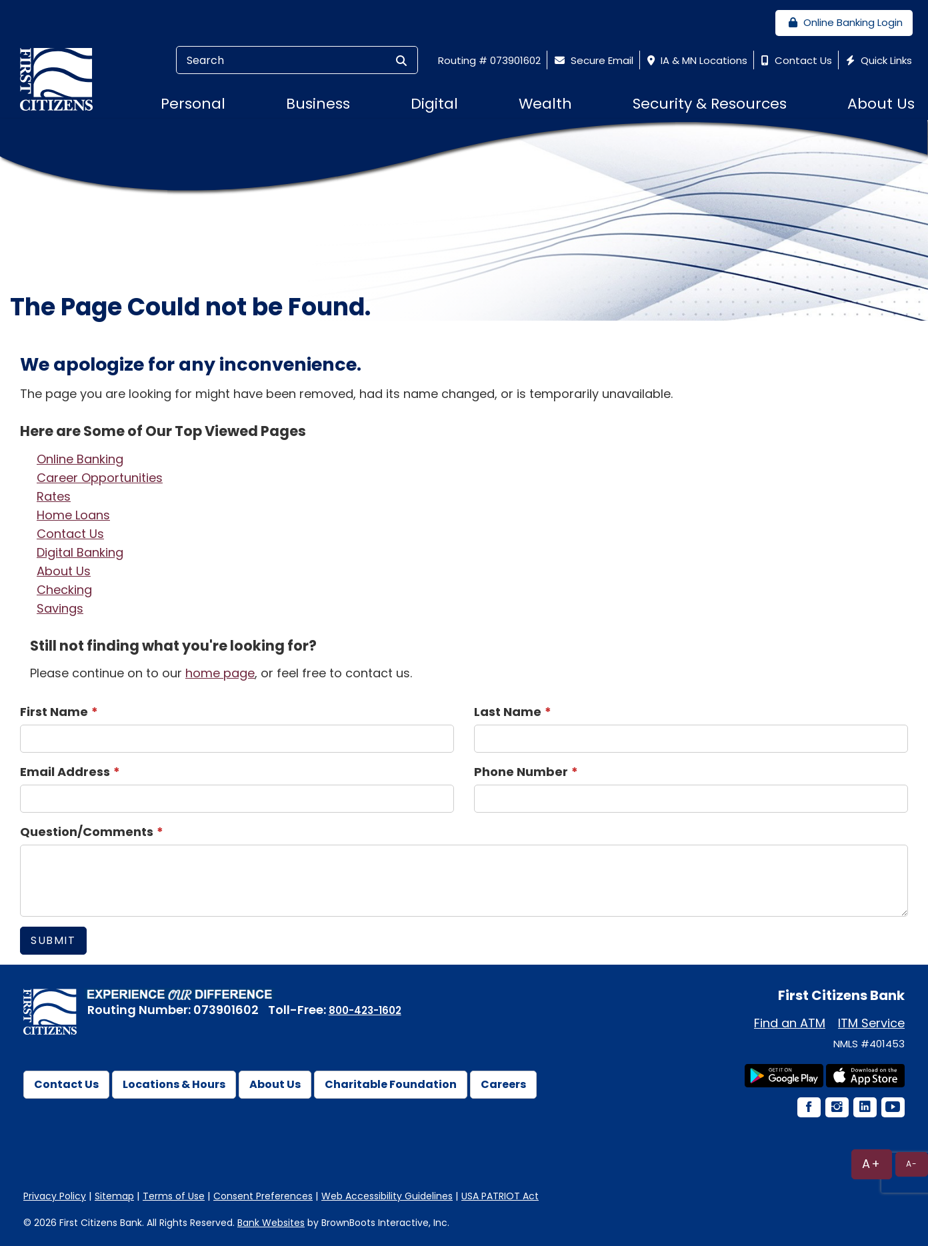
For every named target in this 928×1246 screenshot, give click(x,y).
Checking (64, 589)
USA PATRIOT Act (500, 1196)
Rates (54, 496)
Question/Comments (86, 831)
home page (220, 673)
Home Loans (73, 515)
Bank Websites (271, 1222)
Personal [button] (193, 103)
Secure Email (592, 60)
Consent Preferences (263, 1196)
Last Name (507, 711)
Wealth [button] (545, 103)
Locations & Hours (174, 1084)
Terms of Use (174, 1196)
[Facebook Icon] (808, 1108)
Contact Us (795, 60)
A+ (871, 1163)
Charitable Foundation (391, 1084)
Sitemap (114, 1196)
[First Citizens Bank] (61, 79)
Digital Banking (80, 552)
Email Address (65, 771)
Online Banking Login (844, 22)
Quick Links (877, 60)
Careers (503, 1084)
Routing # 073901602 (489, 60)
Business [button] (318, 103)
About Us (64, 571)
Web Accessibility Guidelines (387, 1196)
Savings (60, 608)
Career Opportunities (100, 477)
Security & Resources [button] (710, 103)
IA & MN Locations (695, 60)
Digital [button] (434, 103)
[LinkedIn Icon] (864, 1108)
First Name (54, 711)
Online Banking (80, 459)
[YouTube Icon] (892, 1108)
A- (911, 1163)
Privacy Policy (54, 1196)
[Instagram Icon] (836, 1108)
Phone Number (521, 771)
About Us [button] (881, 103)
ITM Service (871, 1023)
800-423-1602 (365, 1010)
